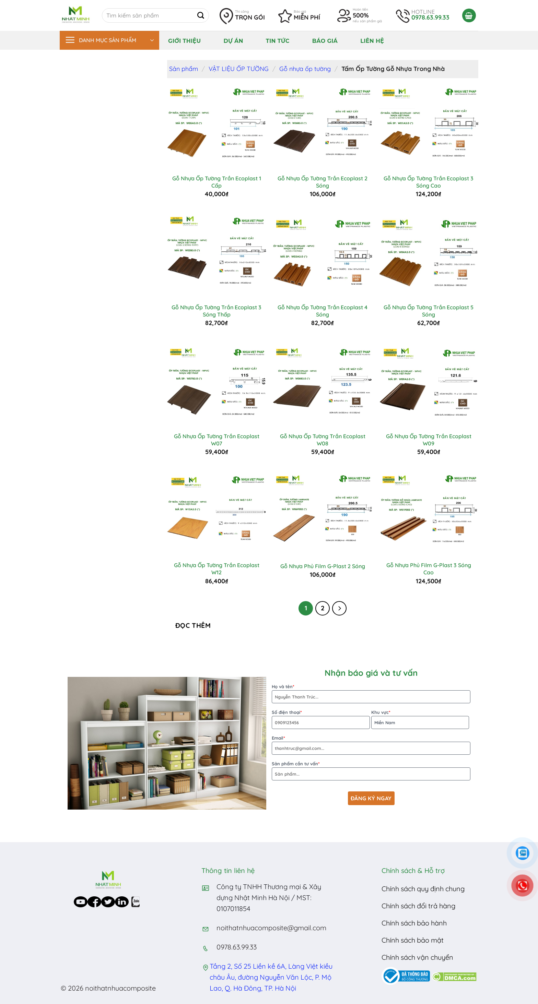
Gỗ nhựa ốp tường (305, 69)
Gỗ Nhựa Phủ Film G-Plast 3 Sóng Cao (428, 569)
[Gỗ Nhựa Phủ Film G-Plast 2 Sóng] (322, 513)
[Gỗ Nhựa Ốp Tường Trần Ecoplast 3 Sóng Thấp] (216, 255)
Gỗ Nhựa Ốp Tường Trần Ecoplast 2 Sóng (322, 182)
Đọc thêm (193, 625)
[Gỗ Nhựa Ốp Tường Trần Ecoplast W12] (216, 513)
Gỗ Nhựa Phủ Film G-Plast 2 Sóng (322, 566)
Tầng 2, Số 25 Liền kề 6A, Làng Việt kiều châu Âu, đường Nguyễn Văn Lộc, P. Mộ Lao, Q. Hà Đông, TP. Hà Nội (271, 977)
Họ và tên (371, 693)
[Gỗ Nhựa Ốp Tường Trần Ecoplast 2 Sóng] (322, 126)
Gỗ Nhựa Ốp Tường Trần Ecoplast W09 (428, 440)
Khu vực (420, 719)
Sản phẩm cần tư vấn (371, 770)
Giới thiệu (184, 41)
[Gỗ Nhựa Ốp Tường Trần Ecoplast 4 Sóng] (322, 255)
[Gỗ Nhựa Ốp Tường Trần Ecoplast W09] (429, 384)
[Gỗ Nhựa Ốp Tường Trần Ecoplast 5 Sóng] (429, 255)
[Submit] (201, 15)
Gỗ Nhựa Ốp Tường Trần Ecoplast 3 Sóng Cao (428, 182)
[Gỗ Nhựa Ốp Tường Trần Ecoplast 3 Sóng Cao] (429, 126)
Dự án (233, 41)
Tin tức (278, 41)
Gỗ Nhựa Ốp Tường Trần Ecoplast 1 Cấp (216, 182)
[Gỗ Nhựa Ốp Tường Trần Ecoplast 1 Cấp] (216, 126)
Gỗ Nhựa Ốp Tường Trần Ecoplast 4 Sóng (322, 311)
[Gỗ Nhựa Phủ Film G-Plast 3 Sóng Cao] (429, 513)
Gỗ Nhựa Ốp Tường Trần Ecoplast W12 (216, 569)
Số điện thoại (321, 719)
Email (371, 745)
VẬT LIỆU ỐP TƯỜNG (239, 69)
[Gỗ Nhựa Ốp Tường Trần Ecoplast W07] (216, 384)
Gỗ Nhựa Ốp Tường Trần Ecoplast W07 (216, 440)
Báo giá (325, 41)
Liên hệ (372, 41)
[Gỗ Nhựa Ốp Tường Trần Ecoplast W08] (322, 384)
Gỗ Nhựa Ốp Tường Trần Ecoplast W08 (322, 440)
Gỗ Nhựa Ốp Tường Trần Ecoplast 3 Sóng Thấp (216, 311)
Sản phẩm (183, 69)
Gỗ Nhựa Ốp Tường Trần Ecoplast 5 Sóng (428, 311)
